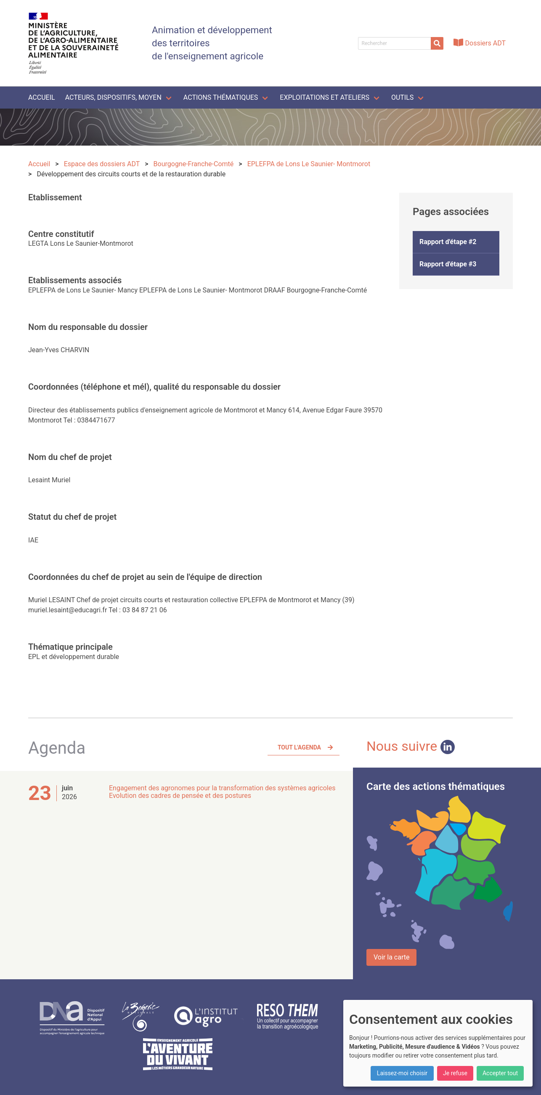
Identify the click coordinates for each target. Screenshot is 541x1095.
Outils (402, 97)
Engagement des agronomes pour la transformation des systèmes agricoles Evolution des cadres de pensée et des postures (222, 792)
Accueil (41, 97)
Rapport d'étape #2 (448, 242)
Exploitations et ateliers (324, 97)
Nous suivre (410, 746)
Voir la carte (391, 957)
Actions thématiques (220, 97)
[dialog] (438, 1043)
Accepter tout (500, 1073)
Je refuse (455, 1073)
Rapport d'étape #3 (448, 264)
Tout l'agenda (299, 747)
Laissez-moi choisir (402, 1073)
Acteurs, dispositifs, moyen (113, 97)
